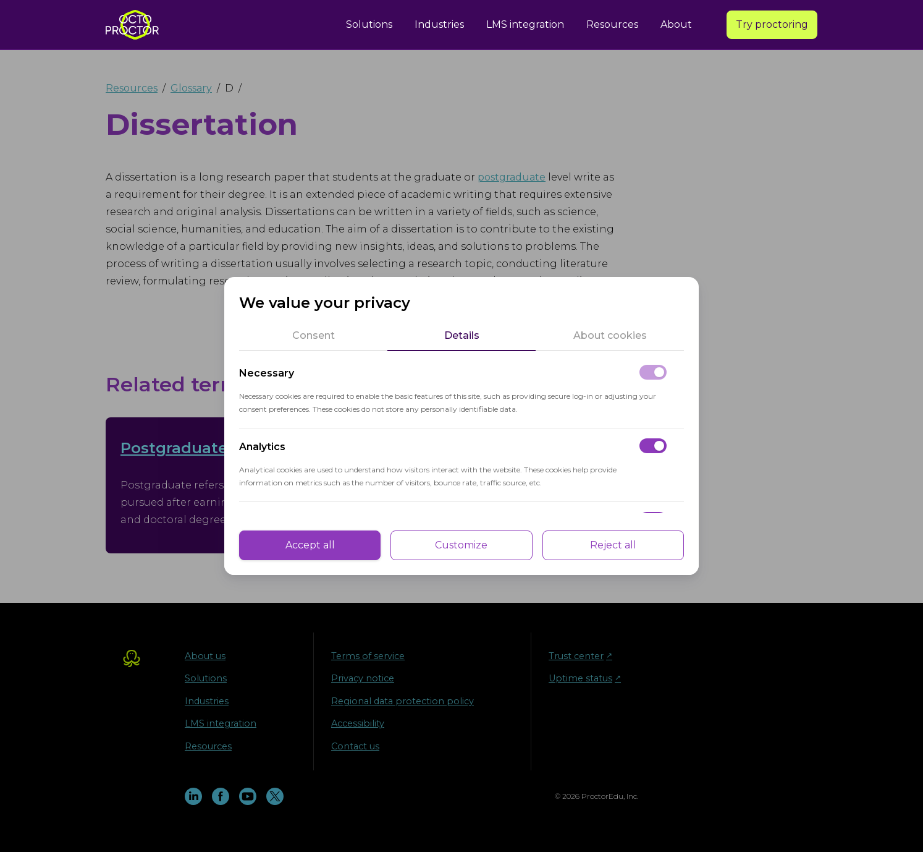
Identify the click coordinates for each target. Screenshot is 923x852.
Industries (439, 24)
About (676, 24)
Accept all (310, 545)
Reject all (613, 545)
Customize (461, 545)
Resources (612, 24)
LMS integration (525, 24)
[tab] (313, 336)
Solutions (369, 24)
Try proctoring (772, 24)
